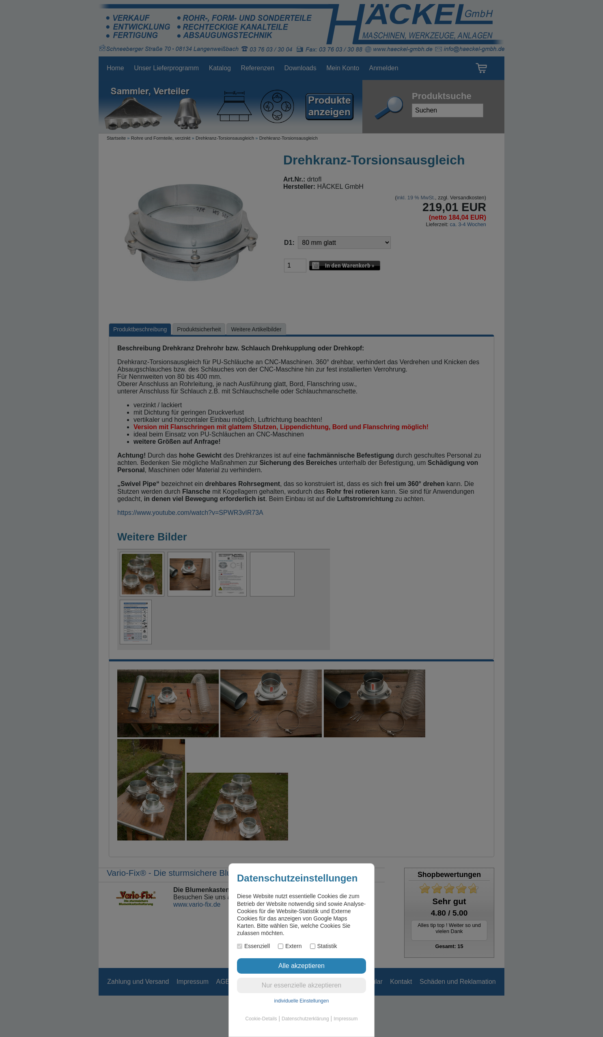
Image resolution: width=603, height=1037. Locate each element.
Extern (290, 946)
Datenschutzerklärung (305, 1019)
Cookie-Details (261, 1019)
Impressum (345, 1019)
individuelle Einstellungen (301, 1001)
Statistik (323, 946)
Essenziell (253, 946)
